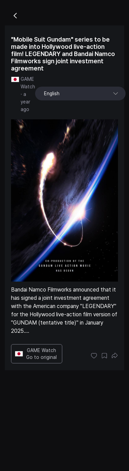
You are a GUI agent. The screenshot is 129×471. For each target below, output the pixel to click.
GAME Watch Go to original (36, 354)
